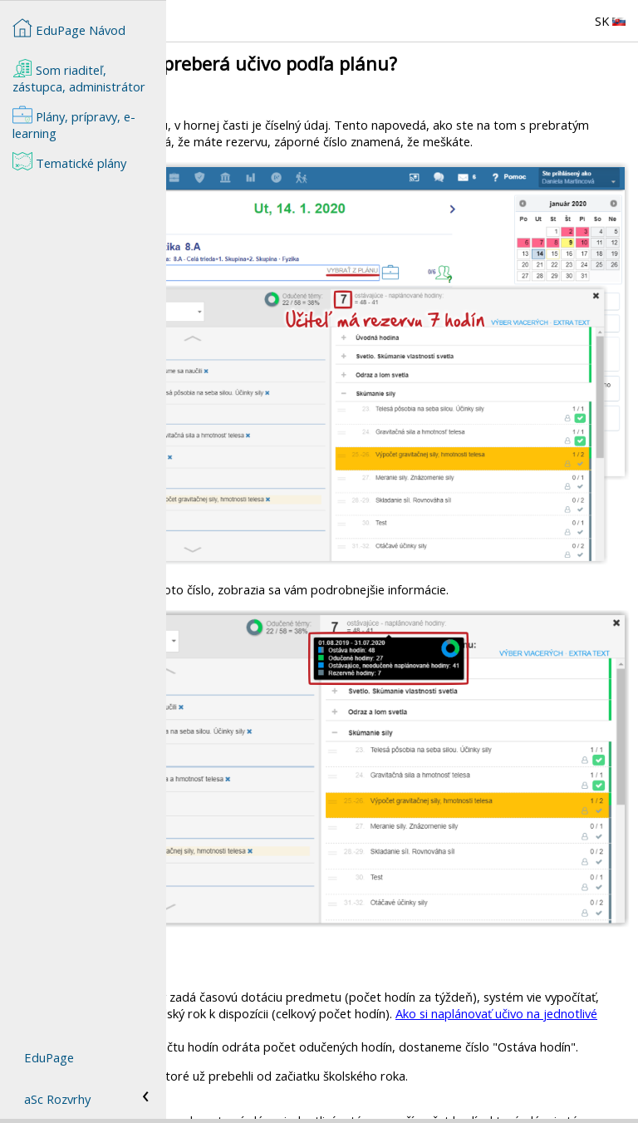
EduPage (49, 1057)
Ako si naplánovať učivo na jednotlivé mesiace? (426, 853)
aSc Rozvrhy (57, 1099)
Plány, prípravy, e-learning (73, 123)
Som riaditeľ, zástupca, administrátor (78, 76)
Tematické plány (69, 161)
